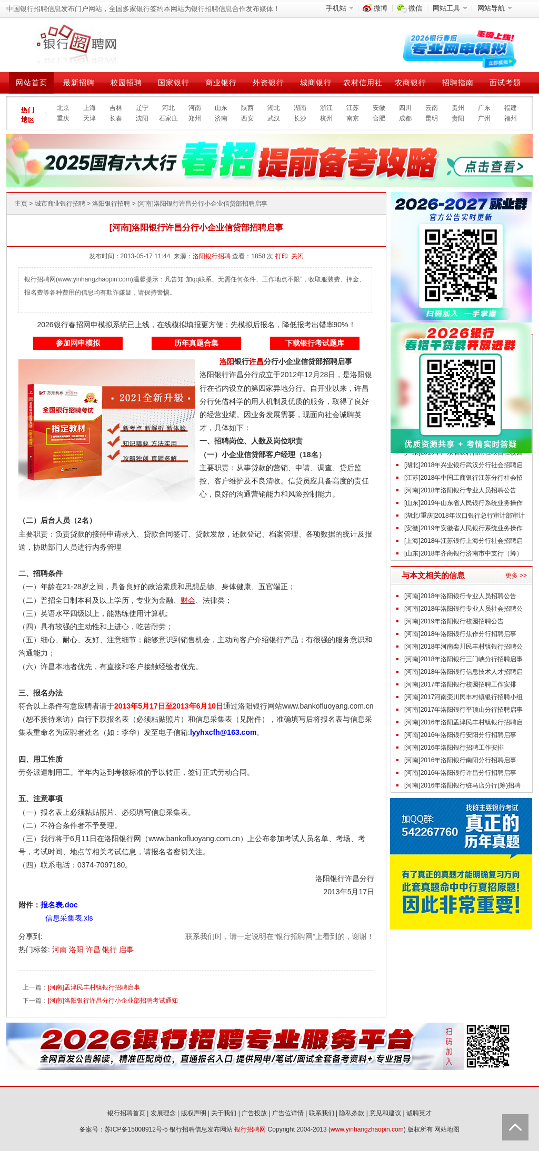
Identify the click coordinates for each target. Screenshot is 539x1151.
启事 (126, 949)
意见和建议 (385, 1113)
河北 (168, 108)
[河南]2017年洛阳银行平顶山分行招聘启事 (463, 709)
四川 (405, 108)
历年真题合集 (196, 343)
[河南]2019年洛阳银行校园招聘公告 (454, 621)
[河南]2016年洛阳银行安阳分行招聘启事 (460, 735)
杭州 (326, 118)
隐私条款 (351, 1113)
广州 (484, 118)
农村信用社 (363, 82)
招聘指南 (458, 82)
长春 (115, 118)
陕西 (247, 108)
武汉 (273, 118)
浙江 (326, 108)
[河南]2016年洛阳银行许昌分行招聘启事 (460, 772)
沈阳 (142, 118)
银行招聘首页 (126, 1113)
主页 (21, 203)
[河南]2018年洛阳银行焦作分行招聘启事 (460, 634)
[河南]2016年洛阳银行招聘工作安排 (454, 747)
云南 (431, 108)
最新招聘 (79, 82)
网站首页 (31, 82)
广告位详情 (288, 1113)
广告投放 (254, 1113)
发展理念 (163, 1113)
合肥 (379, 118)
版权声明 (193, 1113)
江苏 (352, 108)
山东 (221, 108)
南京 (352, 118)
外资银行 (268, 82)
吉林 (115, 108)
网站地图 (447, 1129)
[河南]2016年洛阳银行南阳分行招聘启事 (460, 760)
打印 (281, 256)
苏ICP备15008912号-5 (136, 1129)
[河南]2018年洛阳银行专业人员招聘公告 (460, 490)
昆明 (431, 118)
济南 (221, 118)
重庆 (63, 118)
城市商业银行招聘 (60, 203)
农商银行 (410, 82)
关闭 (297, 256)
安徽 (379, 108)
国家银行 (173, 82)
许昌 (94, 949)
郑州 (194, 118)
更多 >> (516, 575)
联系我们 (321, 1113)
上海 (89, 108)
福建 (510, 108)
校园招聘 (126, 82)
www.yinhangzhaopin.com (367, 1129)
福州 (510, 118)
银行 (110, 949)
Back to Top (515, 1127)
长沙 (300, 118)
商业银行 (221, 82)
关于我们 (223, 1113)
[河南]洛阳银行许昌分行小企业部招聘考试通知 (113, 1000)
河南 (194, 108)
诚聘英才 (419, 1113)
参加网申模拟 (78, 343)
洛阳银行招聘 (111, 203)
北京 (63, 108)
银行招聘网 (250, 1129)
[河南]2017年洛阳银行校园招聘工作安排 (460, 684)
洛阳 (77, 949)
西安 (247, 118)
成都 (405, 118)
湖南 (300, 108)
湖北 (273, 108)
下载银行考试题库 (314, 343)
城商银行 (316, 82)
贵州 (458, 108)
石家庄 (168, 118)
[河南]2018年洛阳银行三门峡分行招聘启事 (463, 659)
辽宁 (142, 108)
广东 (484, 108)
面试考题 (505, 82)
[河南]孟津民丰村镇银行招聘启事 (94, 987)
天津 (89, 118)
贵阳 (458, 118)
